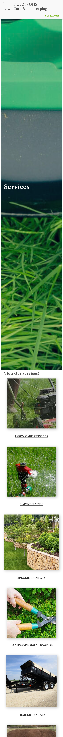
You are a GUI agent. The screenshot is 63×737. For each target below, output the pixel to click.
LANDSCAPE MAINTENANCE (31, 645)
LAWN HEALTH (31, 504)
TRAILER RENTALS (31, 714)
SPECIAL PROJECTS (31, 577)
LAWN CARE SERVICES (31, 436)
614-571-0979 (52, 16)
